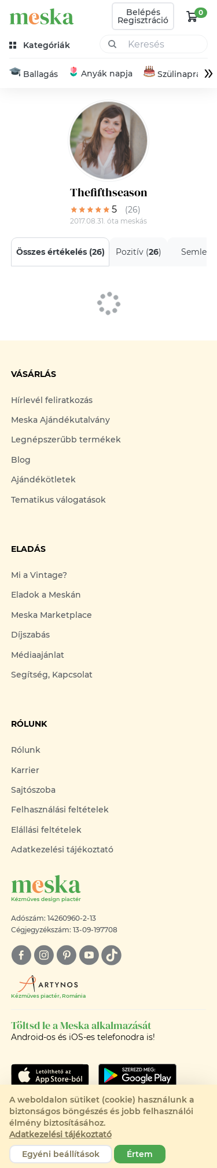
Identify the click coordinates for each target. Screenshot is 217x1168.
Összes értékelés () (60, 252)
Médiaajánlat (37, 655)
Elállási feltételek (46, 830)
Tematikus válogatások (58, 500)
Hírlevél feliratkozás (52, 400)
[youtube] (89, 955)
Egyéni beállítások (61, 1154)
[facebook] (21, 955)
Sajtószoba (33, 790)
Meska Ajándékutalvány (60, 420)
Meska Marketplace (51, 615)
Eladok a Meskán (46, 595)
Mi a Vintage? (39, 575)
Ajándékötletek (43, 479)
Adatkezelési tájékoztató (62, 849)
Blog (21, 460)
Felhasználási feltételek (60, 809)
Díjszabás (30, 634)
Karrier (25, 770)
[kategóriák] (40, 45)
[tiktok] (111, 955)
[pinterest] (66, 955)
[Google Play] (50, 1075)
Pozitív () (138, 252)
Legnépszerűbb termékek (66, 439)
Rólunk (26, 750)
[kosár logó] (192, 16)
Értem (140, 1154)
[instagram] (44, 955)
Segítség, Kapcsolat (52, 674)
